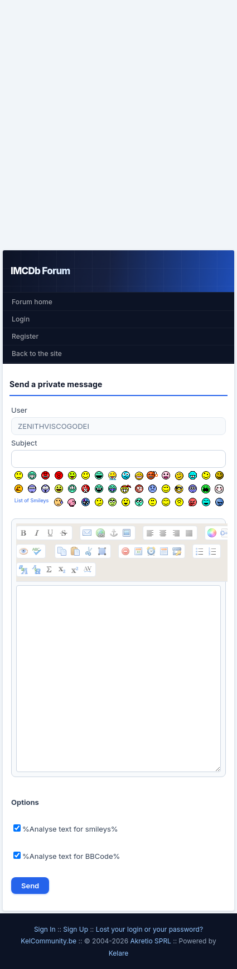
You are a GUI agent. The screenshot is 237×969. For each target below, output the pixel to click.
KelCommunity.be (49, 941)
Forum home (32, 302)
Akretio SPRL (151, 941)
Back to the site (37, 353)
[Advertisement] (118, 125)
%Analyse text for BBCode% (66, 856)
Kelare (119, 953)
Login (21, 319)
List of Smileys (31, 500)
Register (25, 336)
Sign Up (75, 929)
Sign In (45, 929)
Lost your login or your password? (149, 929)
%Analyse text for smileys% (65, 828)
